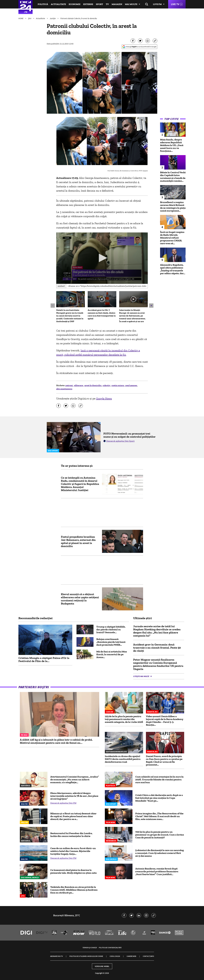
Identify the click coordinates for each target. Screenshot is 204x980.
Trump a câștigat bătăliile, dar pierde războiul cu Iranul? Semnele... (111, 629)
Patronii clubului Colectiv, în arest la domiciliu (78, 18)
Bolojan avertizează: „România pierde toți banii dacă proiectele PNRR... (110, 642)
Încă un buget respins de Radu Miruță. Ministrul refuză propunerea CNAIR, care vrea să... (172, 237)
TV (107, 4)
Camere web (131, 956)
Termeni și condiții (89, 947)
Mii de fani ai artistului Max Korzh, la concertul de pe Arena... (111, 654)
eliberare (79, 385)
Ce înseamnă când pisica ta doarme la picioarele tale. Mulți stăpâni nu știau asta (73, 871)
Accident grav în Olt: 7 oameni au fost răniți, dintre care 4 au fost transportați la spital (102, 314)
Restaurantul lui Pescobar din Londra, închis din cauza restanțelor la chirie (71, 835)
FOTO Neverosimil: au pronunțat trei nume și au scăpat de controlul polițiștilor (129, 435)
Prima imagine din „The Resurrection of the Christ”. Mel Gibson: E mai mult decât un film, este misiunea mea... (159, 816)
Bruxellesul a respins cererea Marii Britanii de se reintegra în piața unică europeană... (173, 206)
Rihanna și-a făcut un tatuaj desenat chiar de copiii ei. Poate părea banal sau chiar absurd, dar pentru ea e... (73, 816)
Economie (74, 4)
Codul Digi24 (115, 956)
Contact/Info (148, 956)
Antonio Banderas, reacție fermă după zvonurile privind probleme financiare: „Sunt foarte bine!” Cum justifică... (156, 871)
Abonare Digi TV (56, 956)
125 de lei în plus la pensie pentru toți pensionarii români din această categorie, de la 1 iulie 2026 (124, 719)
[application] (102, 258)
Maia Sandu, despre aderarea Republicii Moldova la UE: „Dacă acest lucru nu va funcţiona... (171, 145)
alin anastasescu (64, 388)
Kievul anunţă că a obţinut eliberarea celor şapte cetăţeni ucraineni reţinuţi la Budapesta (80, 598)
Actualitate (58, 4)
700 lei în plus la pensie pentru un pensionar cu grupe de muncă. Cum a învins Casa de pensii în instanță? (159, 834)
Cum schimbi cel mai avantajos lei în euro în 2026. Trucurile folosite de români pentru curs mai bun (159, 779)
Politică (43, 4)
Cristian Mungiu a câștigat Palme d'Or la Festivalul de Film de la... (43, 659)
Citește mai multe (141, 676)
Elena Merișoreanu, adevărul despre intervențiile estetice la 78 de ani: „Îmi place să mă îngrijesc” (74, 796)
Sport (99, 4)
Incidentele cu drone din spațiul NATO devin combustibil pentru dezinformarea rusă (123, 759)
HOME (21, 18)
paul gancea (131, 385)
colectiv (107, 385)
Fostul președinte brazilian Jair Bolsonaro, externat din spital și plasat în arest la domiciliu (78, 541)
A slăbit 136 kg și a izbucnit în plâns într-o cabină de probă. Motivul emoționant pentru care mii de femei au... (56, 741)
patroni (69, 385)
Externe (88, 4)
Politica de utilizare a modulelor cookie (86, 956)
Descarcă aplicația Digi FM (63, 803)
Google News (104, 398)
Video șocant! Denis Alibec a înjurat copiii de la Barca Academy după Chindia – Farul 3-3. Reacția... (164, 720)
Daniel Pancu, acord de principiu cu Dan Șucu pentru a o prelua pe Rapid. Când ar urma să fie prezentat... (164, 760)
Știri (30, 18)
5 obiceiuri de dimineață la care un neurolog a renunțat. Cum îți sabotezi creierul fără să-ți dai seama (159, 853)
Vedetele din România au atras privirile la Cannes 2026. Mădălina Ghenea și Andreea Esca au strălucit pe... (73, 889)
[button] (102, 258)
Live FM (157, 4)
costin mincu (118, 385)
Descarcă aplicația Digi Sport (120, 441)
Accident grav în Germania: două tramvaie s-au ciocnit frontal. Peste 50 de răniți (157, 647)
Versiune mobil (102, 966)
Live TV (175, 4)
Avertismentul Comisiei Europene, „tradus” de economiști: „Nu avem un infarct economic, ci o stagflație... (74, 779)
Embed (61, 286)
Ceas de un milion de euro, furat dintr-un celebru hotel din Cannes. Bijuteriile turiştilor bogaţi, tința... (73, 851)
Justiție (53, 18)
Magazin (117, 4)
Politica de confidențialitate (110, 947)
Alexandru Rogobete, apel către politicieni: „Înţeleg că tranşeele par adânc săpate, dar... (172, 269)
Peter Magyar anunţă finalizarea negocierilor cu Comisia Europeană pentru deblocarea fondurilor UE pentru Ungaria (158, 664)
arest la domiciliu (93, 385)
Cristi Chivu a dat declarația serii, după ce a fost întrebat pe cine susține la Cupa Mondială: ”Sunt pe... (159, 798)
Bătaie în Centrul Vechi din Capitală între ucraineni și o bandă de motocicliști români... (173, 176)
